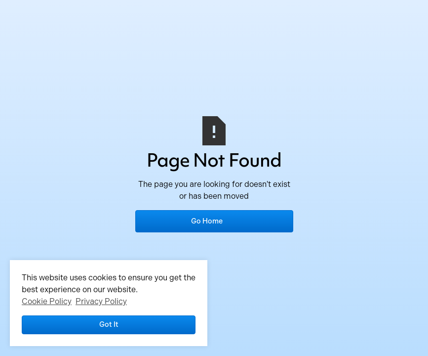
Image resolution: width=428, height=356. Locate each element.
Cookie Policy (47, 301)
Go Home (207, 221)
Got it (108, 324)
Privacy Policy (101, 301)
